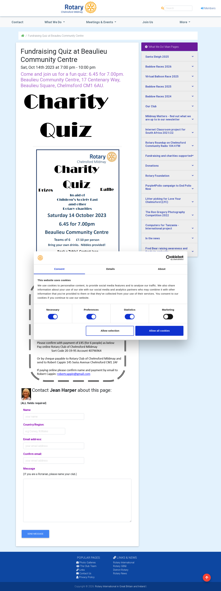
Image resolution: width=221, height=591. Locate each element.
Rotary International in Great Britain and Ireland (119, 586)
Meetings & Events (100, 22)
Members (208, 8)
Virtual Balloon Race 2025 (162, 76)
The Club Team (86, 566)
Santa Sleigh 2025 (157, 56)
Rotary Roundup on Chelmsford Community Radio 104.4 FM (165, 144)
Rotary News (120, 573)
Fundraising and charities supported (168, 155)
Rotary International (123, 562)
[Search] (178, 8)
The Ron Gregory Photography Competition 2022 (165, 213)
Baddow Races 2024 (158, 96)
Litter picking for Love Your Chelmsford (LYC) (163, 200)
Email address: (32, 439)
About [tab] (162, 269)
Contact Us (83, 573)
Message (29, 468)
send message (35, 533)
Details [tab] (110, 269)
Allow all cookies (159, 330)
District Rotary (120, 569)
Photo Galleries (86, 562)
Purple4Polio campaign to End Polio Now (168, 187)
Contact (17, 22)
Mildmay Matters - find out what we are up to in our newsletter (168, 117)
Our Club (150, 106)
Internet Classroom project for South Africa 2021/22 (165, 131)
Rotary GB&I (119, 566)
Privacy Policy (85, 577)
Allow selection (110, 330)
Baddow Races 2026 (158, 66)
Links (80, 569)
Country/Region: (33, 424)
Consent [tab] (59, 269)
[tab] (169, 57)
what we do (53, 22)
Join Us (147, 22)
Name (27, 410)
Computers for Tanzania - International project (162, 226)
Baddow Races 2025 (158, 86)
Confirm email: (32, 454)
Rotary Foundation (157, 175)
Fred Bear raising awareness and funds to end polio (166, 250)
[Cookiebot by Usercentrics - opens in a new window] (168, 257)
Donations (152, 165)
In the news (152, 238)
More (184, 22)
